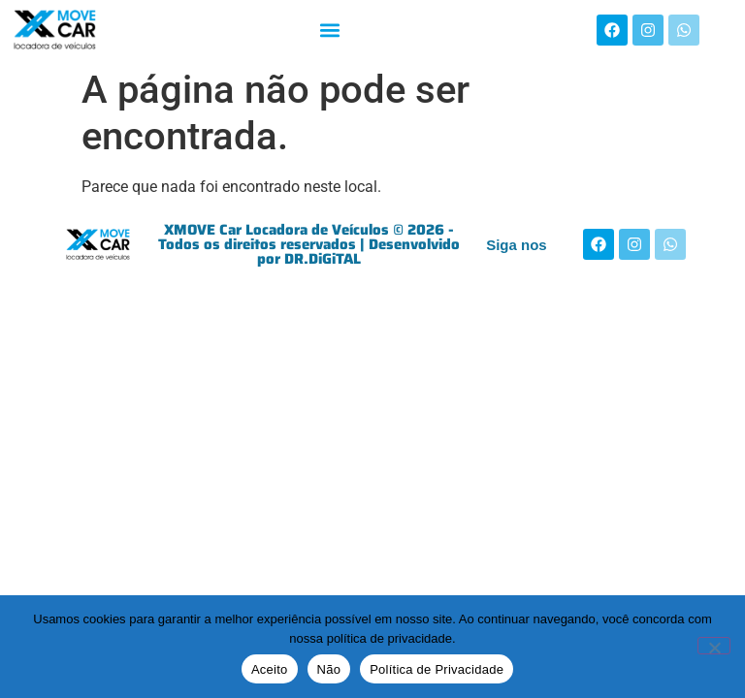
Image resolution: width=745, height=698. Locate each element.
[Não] (713, 645)
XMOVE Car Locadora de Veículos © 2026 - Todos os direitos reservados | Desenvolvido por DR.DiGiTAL (309, 244)
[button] (330, 30)
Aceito (269, 669)
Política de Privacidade (436, 669)
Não (329, 669)
